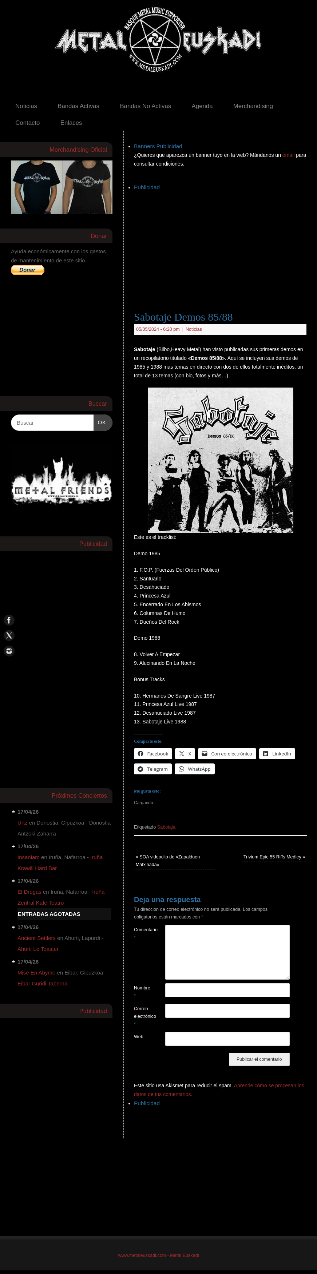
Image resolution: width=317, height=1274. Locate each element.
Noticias (26, 106)
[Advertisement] (225, 243)
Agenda (202, 106)
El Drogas (29, 892)
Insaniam (28, 857)
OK (100, 421)
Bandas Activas (78, 106)
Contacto (27, 122)
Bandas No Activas (145, 106)
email (289, 155)
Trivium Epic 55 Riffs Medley (274, 857)
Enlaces (71, 122)
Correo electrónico (142, 1016)
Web (138, 1036)
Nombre (142, 991)
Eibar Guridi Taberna (42, 983)
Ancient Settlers (36, 938)
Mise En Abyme (36, 972)
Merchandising (253, 106)
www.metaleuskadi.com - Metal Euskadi (158, 1255)
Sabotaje (166, 827)
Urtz (22, 822)
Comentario (142, 933)
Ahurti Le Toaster (38, 949)
